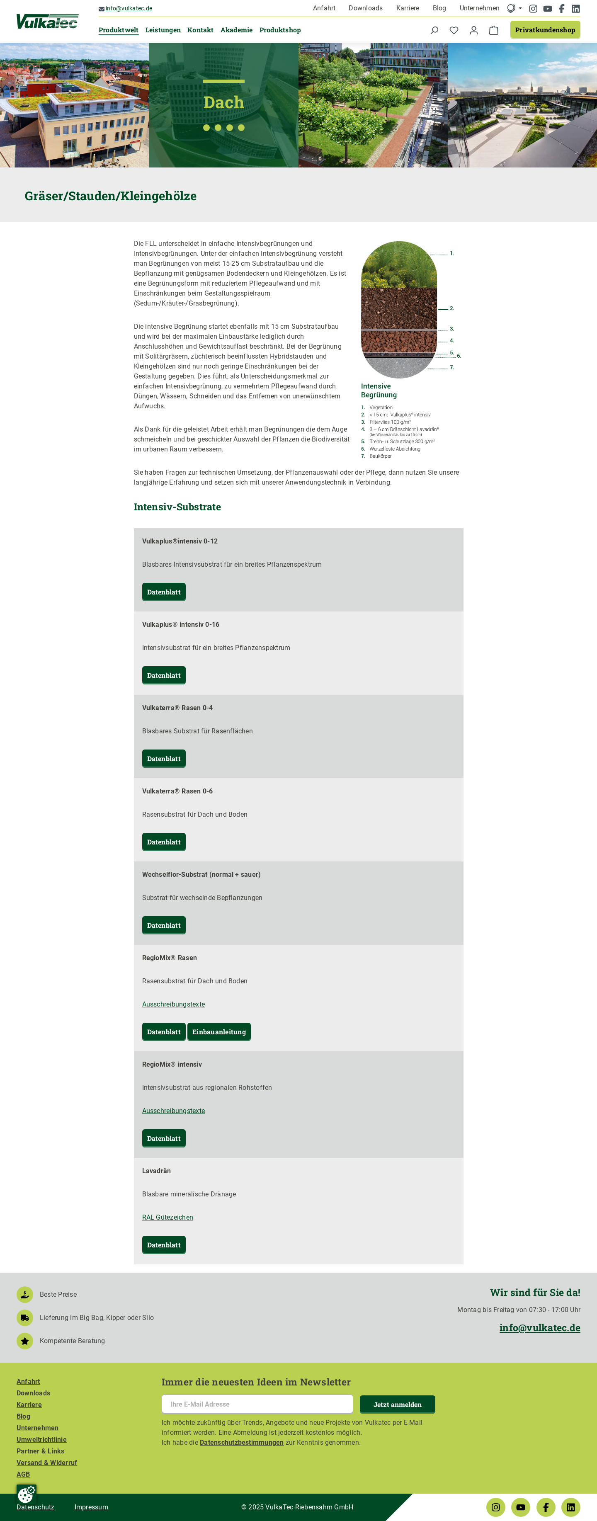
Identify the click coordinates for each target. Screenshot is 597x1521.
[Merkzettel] (454, 29)
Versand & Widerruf (47, 1463)
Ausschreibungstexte (173, 1004)
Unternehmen (480, 8)
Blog (440, 8)
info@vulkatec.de (125, 8)
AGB (23, 1474)
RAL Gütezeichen (168, 1217)
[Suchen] (434, 29)
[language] (514, 8)
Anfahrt (324, 8)
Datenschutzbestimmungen (242, 1442)
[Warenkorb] (494, 29)
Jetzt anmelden (398, 1404)
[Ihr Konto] (474, 29)
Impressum (91, 1507)
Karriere (408, 8)
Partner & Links (41, 1451)
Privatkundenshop (545, 29)
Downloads (366, 8)
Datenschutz (36, 1507)
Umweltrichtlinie (42, 1439)
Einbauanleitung (219, 1031)
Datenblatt (164, 591)
